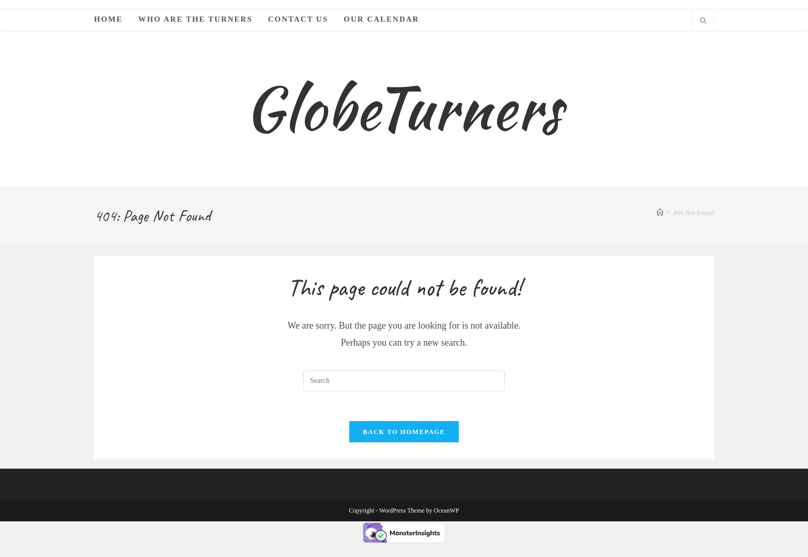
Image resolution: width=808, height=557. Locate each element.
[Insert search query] (404, 392)
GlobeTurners (404, 114)
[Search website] (703, 21)
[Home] (660, 224)
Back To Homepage (404, 445)
